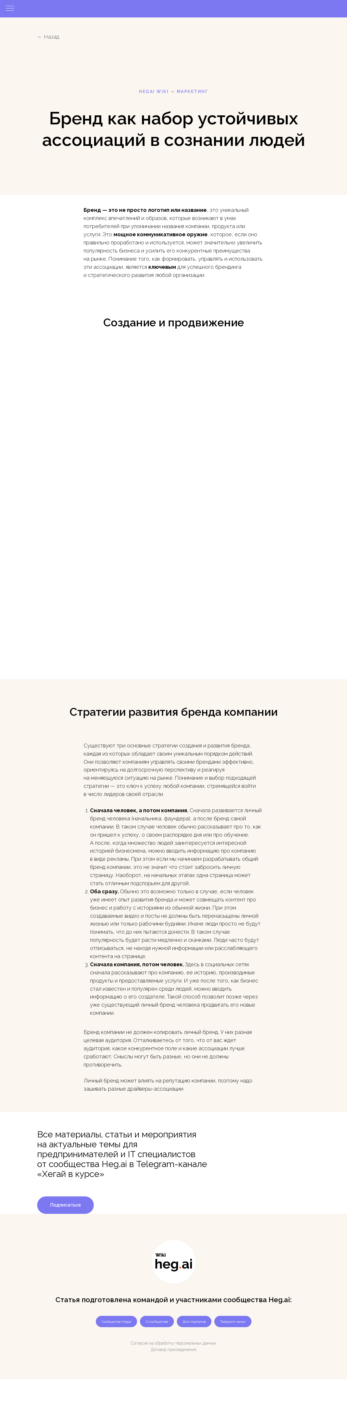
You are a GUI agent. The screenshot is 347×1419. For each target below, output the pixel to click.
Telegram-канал (233, 1322)
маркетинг (192, 91)
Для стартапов (194, 1322)
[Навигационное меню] (10, 9)
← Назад (48, 37)
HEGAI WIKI (154, 91)
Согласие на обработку (152, 1343)
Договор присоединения (173, 1349)
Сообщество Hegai (116, 1322)
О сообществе (157, 1322)
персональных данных (195, 1343)
